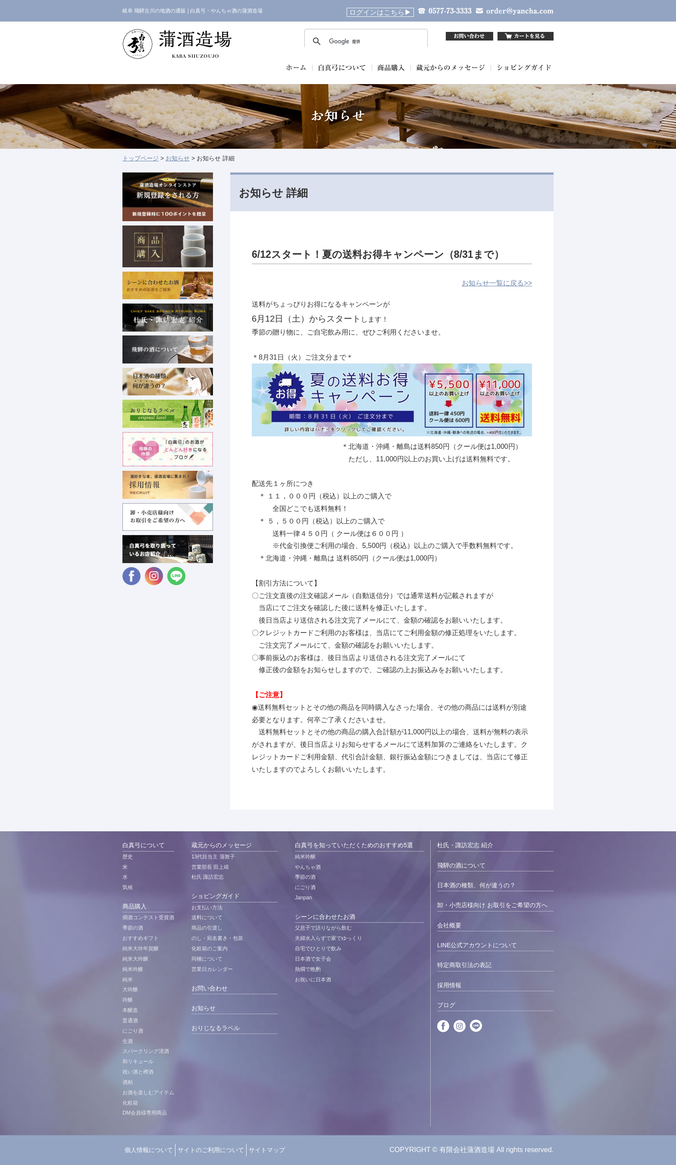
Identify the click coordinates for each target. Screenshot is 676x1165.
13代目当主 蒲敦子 (213, 857)
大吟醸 (130, 989)
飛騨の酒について (461, 865)
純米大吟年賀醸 (140, 949)
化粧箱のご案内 (209, 949)
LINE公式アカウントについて (477, 945)
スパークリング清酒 (145, 1051)
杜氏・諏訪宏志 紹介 (465, 845)
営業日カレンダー (212, 969)
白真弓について (143, 845)
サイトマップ (267, 1149)
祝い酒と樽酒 (137, 1072)
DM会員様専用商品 (144, 1113)
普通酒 (130, 1021)
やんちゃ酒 (308, 867)
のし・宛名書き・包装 (217, 938)
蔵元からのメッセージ (221, 845)
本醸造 (130, 1010)
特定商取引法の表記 (464, 964)
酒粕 (127, 1082)
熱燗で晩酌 (308, 969)
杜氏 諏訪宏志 (207, 877)
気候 (127, 887)
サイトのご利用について (211, 1149)
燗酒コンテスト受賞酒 (148, 917)
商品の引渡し (206, 928)
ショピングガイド (215, 896)
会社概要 (449, 925)
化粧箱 (130, 1103)
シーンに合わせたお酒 (325, 916)
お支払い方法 (206, 908)
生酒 (127, 1041)
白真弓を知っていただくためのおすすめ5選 (354, 845)
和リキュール (137, 1062)
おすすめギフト (140, 938)
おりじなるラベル (215, 1027)
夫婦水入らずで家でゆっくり (328, 938)
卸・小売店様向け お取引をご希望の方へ (492, 905)
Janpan (303, 898)
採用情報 (449, 985)
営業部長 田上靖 (210, 867)
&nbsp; (366, 36)
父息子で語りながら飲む (323, 928)
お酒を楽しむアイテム (148, 1093)
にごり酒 (132, 1031)
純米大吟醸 (135, 959)
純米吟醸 (132, 969)
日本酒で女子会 (313, 959)
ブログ (446, 1005)
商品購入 (134, 906)
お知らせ (178, 158)
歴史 (127, 857)
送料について (206, 917)
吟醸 (127, 1000)
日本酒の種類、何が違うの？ (476, 885)
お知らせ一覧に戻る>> (497, 283)
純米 (127, 980)
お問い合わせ (209, 988)
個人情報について (149, 1149)
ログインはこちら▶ (380, 12)
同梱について (206, 959)
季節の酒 (132, 928)
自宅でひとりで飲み (318, 949)
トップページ (140, 158)
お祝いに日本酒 (313, 980)
